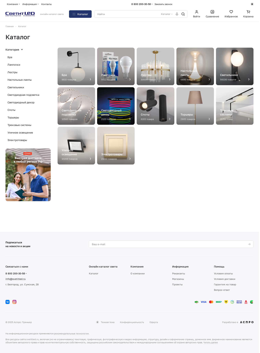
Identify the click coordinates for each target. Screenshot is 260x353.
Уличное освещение (20, 132)
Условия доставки (224, 278)
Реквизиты (178, 273)
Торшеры (13, 117)
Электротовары (17, 140)
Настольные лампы (20, 79)
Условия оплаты (223, 273)
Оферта (154, 322)
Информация (180, 266)
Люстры (12, 72)
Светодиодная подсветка (23, 94)
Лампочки (14, 64)
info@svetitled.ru (15, 278)
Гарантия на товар (225, 284)
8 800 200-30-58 (141, 4)
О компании (138, 273)
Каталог (93, 273)
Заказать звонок (163, 4)
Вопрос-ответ (222, 289)
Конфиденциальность (132, 322)
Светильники (16, 87)
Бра (10, 57)
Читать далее (210, 342)
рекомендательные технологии (71, 333)
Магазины (178, 278)
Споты (11, 109)
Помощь (219, 266)
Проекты (177, 284)
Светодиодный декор (21, 102)
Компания (137, 266)
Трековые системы (19, 124)
